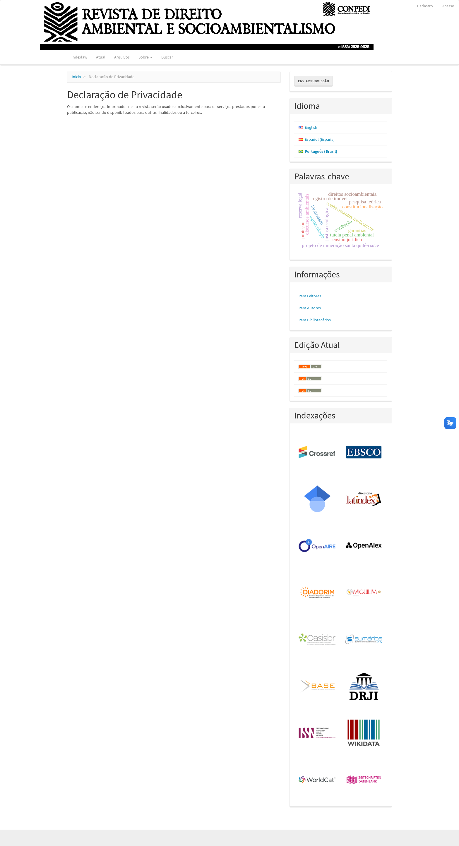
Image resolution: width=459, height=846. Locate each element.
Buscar (167, 57)
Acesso (448, 5)
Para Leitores (310, 295)
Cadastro (425, 5)
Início (76, 76)
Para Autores (310, 307)
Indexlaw (79, 57)
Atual (100, 57)
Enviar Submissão (313, 81)
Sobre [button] (145, 57)
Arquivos (122, 57)
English (311, 127)
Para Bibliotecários (315, 319)
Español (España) (320, 139)
